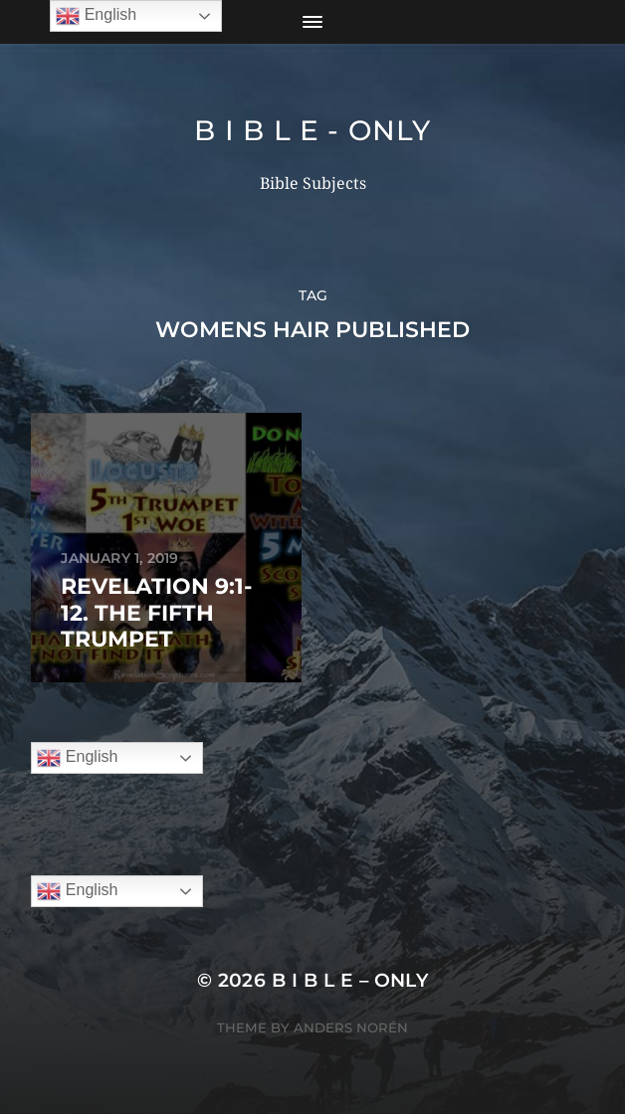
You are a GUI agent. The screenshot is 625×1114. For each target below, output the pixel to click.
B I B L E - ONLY (312, 130)
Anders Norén (351, 1027)
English (77, 758)
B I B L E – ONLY (350, 980)
